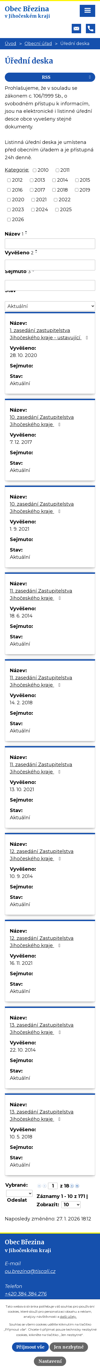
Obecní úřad (38, 43)
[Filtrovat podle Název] (50, 244)
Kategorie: (17, 170)
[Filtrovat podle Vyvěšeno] (50, 265)
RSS (67, 77)
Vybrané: (16, 1185)
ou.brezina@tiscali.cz (30, 1271)
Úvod (10, 43)
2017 (39, 190)
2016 (17, 190)
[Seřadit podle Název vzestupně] (26, 231)
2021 (41, 200)
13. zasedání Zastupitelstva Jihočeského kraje (42, 1028)
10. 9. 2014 (21, 876)
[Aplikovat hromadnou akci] (18, 1200)
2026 (18, 219)
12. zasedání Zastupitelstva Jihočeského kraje (42, 855)
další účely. (68, 1317)
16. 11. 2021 (21, 963)
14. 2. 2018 (21, 703)
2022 (65, 200)
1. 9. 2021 (19, 529)
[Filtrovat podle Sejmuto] (50, 285)
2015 (85, 180)
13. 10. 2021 (22, 789)
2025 (66, 210)
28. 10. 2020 (23, 355)
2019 (84, 190)
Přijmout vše (30, 1347)
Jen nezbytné (69, 1347)
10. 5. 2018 (21, 1137)
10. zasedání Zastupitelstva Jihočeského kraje (42, 420)
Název (14, 234)
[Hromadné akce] (19, 1193)
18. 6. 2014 (21, 616)
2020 (18, 200)
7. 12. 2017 (21, 442)
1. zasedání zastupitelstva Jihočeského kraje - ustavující (50, 334)
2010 (43, 170)
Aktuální (20, 383)
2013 (39, 180)
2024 (42, 210)
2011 (65, 170)
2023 (18, 210)
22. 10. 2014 (23, 1050)
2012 (17, 180)
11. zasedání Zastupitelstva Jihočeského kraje (41, 594)
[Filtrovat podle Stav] (50, 306)
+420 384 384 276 (26, 1294)
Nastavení (50, 1361)
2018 (62, 190)
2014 (62, 180)
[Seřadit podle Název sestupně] (26, 234)
